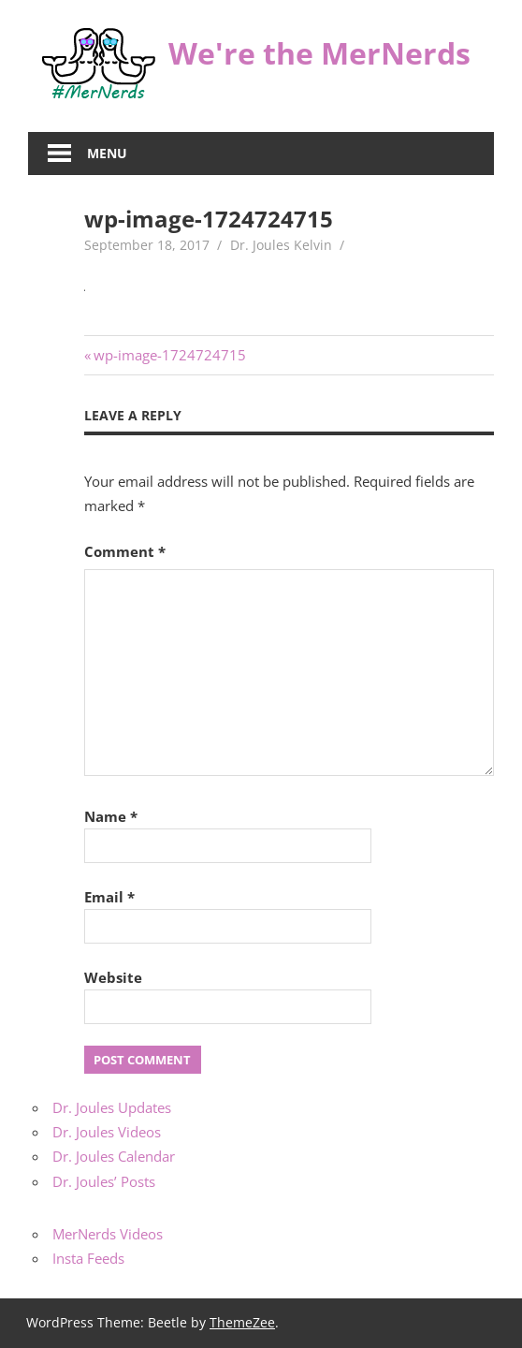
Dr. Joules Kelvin (281, 245)
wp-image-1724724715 (169, 354)
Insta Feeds (88, 1258)
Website (113, 977)
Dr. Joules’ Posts (103, 1181)
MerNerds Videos (107, 1233)
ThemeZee (242, 1322)
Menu (107, 153)
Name (111, 816)
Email (109, 896)
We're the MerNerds (319, 53)
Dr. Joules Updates (111, 1107)
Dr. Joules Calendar (113, 1156)
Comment (125, 551)
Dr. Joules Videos (106, 1131)
